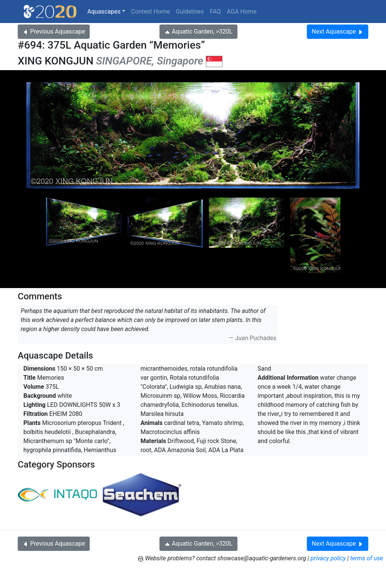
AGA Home (242, 11)
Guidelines (190, 11)
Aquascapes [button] (104, 11)
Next (337, 31)
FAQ (215, 11)
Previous (54, 31)
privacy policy (328, 558)
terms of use (366, 558)
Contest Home (150, 11)
